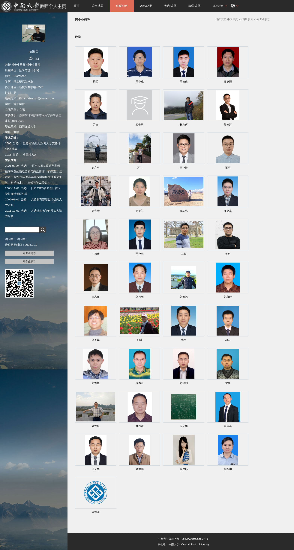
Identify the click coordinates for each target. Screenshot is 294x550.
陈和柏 (228, 468)
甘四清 (140, 425)
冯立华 (184, 425)
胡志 (227, 339)
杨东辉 (184, 124)
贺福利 (184, 382)
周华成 (140, 81)
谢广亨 (96, 167)
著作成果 (146, 5)
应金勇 (140, 124)
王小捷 (184, 167)
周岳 (95, 81)
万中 (139, 167)
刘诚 (139, 339)
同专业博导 (29, 253)
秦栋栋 (184, 210)
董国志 (228, 425)
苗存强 (140, 253)
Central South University (195, 544)
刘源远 (184, 296)
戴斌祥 (140, 468)
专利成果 (170, 5)
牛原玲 (96, 253)
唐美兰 (140, 210)
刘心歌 (228, 296)
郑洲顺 (228, 81)
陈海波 (96, 512)
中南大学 (174, 544)
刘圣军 (96, 339)
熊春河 (228, 124)
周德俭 (184, 81)
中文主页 (232, 19)
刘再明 (140, 296)
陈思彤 (184, 468)
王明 (227, 167)
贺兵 (227, 382)
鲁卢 (227, 253)
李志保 (96, 296)
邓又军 (96, 468)
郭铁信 (96, 425)
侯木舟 (140, 382)
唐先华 (96, 210)
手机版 (162, 544)
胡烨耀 (96, 382)
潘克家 (228, 210)
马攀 (183, 253)
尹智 (95, 124)
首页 (77, 5)
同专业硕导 (29, 261)
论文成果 (98, 5)
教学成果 (194, 5)
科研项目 (122, 5)
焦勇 (183, 339)
